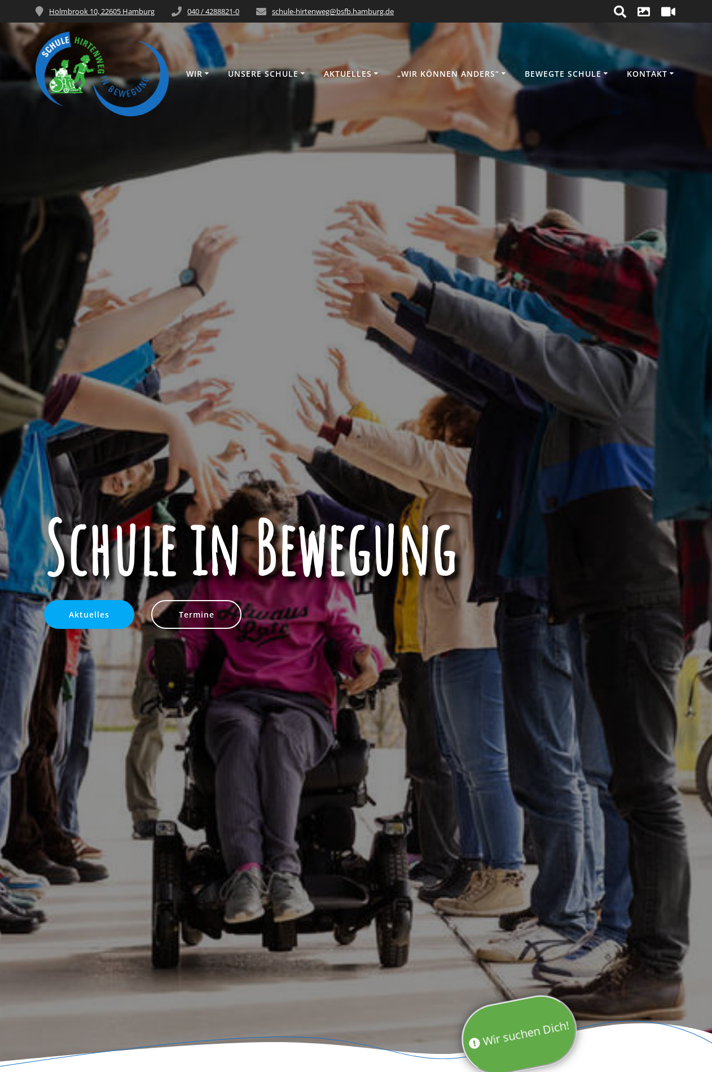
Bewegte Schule (563, 73)
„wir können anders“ (448, 73)
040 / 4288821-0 (213, 11)
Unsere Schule (263, 73)
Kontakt (647, 73)
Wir (194, 73)
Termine (196, 614)
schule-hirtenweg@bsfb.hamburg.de (333, 11)
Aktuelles (348, 73)
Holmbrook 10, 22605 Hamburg (102, 11)
